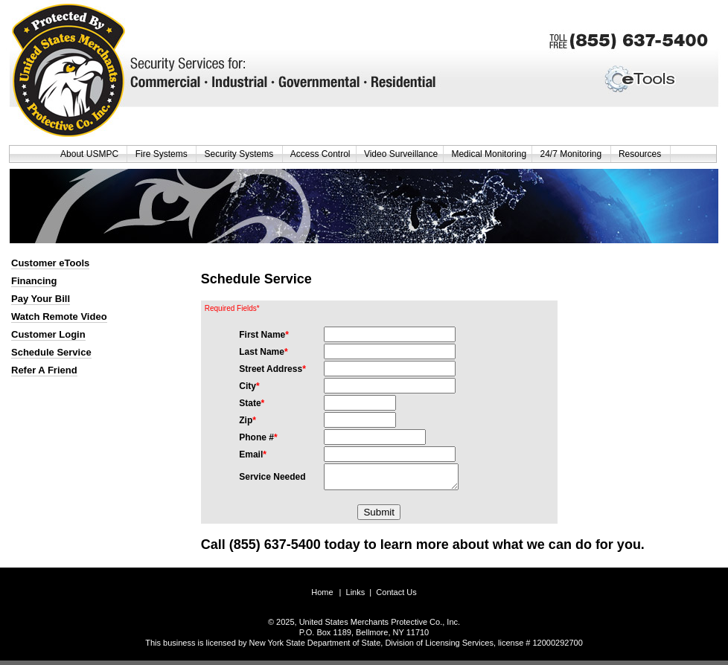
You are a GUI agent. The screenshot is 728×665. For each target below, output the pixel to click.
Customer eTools (50, 263)
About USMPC (90, 154)
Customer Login (48, 334)
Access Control (320, 154)
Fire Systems (163, 154)
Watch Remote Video (59, 316)
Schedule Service (51, 352)
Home (322, 596)
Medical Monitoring (488, 154)
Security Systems (240, 154)
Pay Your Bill (40, 298)
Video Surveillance (401, 154)
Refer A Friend (44, 370)
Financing (34, 280)
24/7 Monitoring (572, 154)
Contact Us (396, 596)
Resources (642, 154)
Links (355, 596)
